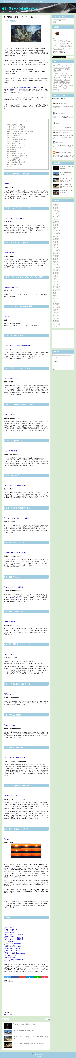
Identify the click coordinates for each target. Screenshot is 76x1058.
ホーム (4, 1)
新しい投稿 (5, 1019)
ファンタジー (67, 79)
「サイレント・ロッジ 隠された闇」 (14, 938)
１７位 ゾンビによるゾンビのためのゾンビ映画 (20, 131)
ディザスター (57, 77)
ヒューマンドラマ (58, 79)
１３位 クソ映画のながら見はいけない (17, 139)
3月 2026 (56, 207)
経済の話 (70, 85)
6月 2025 (56, 221)
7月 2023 (56, 256)
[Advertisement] (26, 996)
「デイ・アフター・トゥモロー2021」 (14, 218)
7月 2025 (56, 219)
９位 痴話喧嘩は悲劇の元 (14, 147)
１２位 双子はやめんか (13, 141)
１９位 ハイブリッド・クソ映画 (16, 127)
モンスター (65, 83)
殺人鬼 (59, 87)
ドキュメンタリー (66, 77)
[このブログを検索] (59, 20)
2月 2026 (56, 208)
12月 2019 (56, 323)
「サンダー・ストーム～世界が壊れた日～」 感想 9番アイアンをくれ (66, 180)
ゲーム (59, 71)
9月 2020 (56, 309)
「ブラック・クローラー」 (15, 597)
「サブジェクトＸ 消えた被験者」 (13, 946)
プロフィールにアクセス (59, 52)
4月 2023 (56, 261)
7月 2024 (56, 238)
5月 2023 (56, 259)
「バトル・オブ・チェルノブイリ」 (13, 950)
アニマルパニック (58, 67)
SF (60, 65)
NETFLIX (56, 65)
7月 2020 (56, 312)
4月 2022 (56, 280)
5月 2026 (56, 204)
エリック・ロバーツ (58, 69)
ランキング (13, 20)
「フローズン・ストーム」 (11, 961)
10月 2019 (56, 326)
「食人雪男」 (7, 183)
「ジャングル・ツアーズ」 (11, 929)
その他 (64, 75)
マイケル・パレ (57, 83)
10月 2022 (56, 270)
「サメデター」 (8, 839)
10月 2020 (56, 307)
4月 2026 (56, 205)
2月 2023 (56, 264)
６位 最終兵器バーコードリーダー (16, 153)
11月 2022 (56, 269)
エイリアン (66, 67)
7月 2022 (56, 275)
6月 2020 (56, 314)
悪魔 (65, 85)
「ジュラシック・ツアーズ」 (11, 945)
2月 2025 (56, 227)
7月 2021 (56, 293)
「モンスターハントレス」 (11, 952)
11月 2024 (56, 232)
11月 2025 (56, 213)
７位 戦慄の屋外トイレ (13, 151)
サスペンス (67, 73)
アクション (68, 65)
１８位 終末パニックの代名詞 (15, 129)
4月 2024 (56, 242)
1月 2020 (56, 321)
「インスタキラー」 (9, 927)
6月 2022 (56, 276)
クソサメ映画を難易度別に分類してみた (23, 1030)
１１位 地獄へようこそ (13, 143)
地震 (63, 87)
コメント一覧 (26, 1)
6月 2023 (56, 258)
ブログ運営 (62, 81)
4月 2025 (56, 224)
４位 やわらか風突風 (13, 158)
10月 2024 (56, 233)
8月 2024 (56, 236)
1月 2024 (56, 247)
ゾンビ (69, 75)
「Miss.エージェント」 (10, 957)
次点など (9, 166)
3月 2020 (56, 318)
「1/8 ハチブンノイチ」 (10, 955)
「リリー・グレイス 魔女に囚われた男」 (15, 757)
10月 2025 (56, 215)
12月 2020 (56, 304)
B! (29, 977)
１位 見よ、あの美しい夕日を (15, 164)
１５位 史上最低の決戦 (13, 135)
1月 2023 (56, 266)
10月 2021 (56, 289)
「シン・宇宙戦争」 (9, 941)
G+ (22, 977)
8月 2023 (56, 255)
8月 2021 (56, 292)
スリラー (60, 75)
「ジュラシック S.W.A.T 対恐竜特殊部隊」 (15, 954)
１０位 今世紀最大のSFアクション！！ (18, 145)
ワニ (62, 85)
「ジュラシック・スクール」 (11, 378)
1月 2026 (56, 210)
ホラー (67, 81)
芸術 (55, 87)
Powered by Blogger (38, 1054)
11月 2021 (56, 287)
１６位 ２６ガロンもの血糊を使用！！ (17, 133)
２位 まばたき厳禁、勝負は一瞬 (16, 162)
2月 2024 (56, 246)
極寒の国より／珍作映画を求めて (20, 8)
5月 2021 (56, 297)
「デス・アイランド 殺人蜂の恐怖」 (14, 959)
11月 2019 (56, 324)
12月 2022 (56, 267)
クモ (55, 71)
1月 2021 (56, 303)
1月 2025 (56, 228)
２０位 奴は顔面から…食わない (16, 125)
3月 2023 (56, 263)
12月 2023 (56, 249)
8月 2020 (56, 310)
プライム (56, 81)
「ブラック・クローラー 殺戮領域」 (14, 587)
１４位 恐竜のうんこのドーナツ (16, 137)
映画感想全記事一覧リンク (14, 1)
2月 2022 (56, 283)
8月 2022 (56, 273)
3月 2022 (56, 281)
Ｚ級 (64, 65)
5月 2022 (56, 278)
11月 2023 (56, 250)
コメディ (56, 73)
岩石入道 (55, 38)
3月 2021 (56, 300)
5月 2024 (56, 241)
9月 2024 (56, 235)
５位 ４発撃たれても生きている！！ (17, 156)
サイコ (61, 73)
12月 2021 (56, 286)
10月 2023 (56, 252)
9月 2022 (56, 272)
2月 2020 (56, 320)
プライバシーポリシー (37, 1)
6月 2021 (56, 295)
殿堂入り (56, 90)
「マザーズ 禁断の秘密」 (11, 451)
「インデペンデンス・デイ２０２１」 (14, 948)
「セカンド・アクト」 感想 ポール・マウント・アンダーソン (67, 192)
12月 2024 (56, 230)
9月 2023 (56, 253)
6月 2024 (56, 239)
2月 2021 (56, 301)
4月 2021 (56, 298)
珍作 (67, 87)
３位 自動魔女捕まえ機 (13, 160)
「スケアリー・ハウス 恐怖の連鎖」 (14, 934)
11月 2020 (56, 306)
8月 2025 (56, 218)
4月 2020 (56, 317)
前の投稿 (47, 1019)
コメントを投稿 (8, 1014)
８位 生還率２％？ (12, 149)
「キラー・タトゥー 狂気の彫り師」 (14, 939)
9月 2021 (56, 290)
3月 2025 (56, 225)
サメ (55, 75)
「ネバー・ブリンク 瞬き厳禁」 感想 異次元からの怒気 (28, 1043)
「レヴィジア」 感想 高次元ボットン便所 (23, 1024)
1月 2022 (56, 284)
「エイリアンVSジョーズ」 (11, 795)
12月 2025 (56, 211)
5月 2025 (56, 222)
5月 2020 (56, 315)
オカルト (67, 69)
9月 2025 (56, 216)
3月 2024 (56, 244)
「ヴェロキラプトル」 (10, 936)
